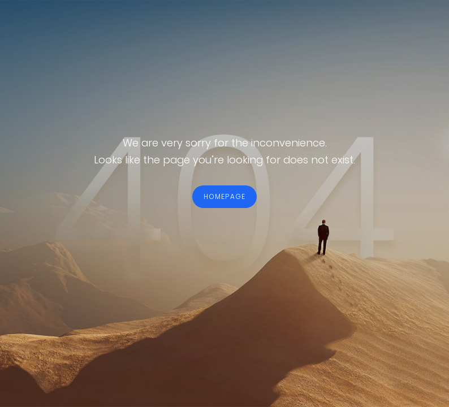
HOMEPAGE (225, 196)
